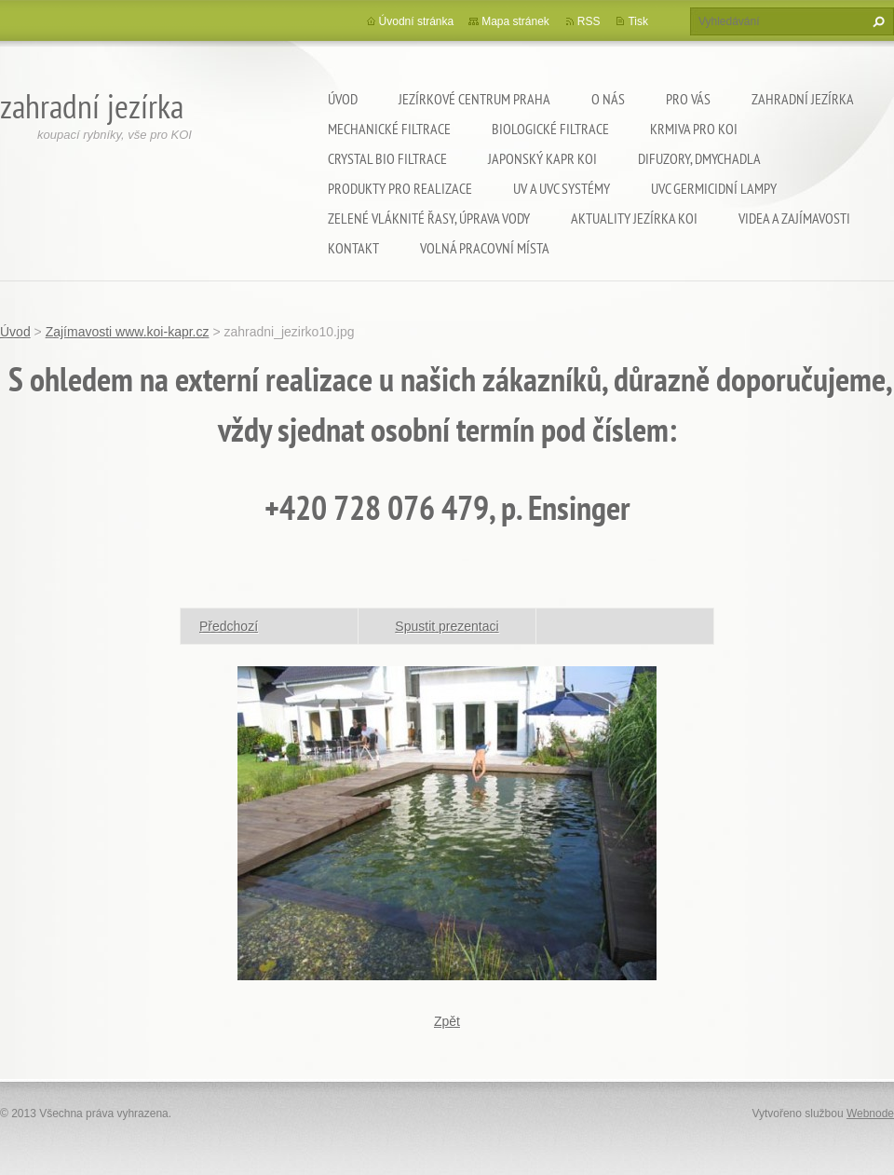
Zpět (447, 1021)
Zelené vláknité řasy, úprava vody (429, 218)
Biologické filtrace (550, 128)
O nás (608, 98)
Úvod (343, 98)
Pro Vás (688, 98)
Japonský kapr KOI (542, 158)
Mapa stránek (515, 21)
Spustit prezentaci (446, 626)
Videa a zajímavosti (794, 218)
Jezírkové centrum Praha (474, 98)
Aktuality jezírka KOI (634, 218)
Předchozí (228, 626)
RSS (589, 21)
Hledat (876, 21)
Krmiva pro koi (694, 128)
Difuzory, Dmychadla (699, 158)
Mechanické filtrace (389, 128)
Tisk (638, 21)
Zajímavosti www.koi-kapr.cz (128, 331)
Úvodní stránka (416, 21)
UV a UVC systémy (561, 188)
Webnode (870, 1113)
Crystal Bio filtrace (387, 158)
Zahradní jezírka (803, 98)
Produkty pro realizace (400, 188)
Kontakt (353, 248)
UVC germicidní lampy (714, 188)
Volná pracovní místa (484, 248)
